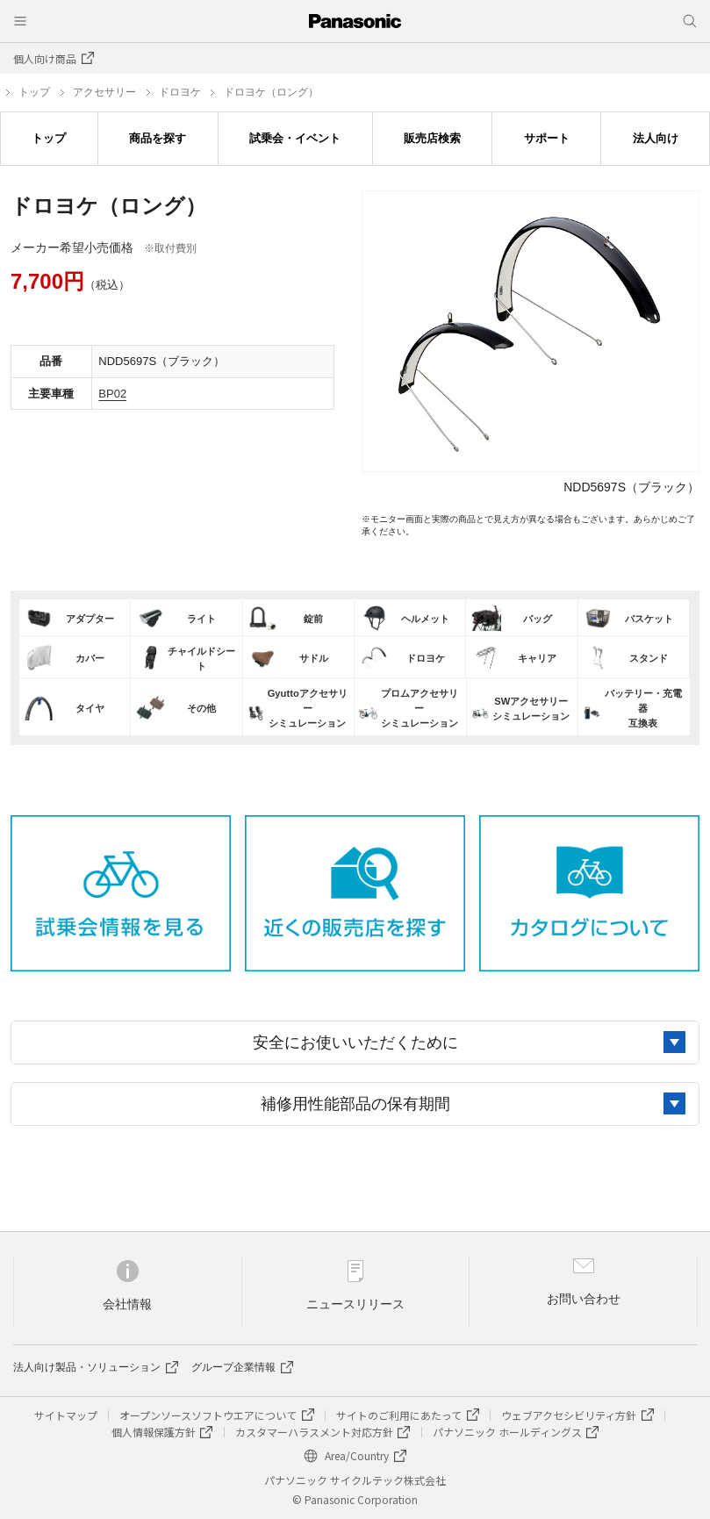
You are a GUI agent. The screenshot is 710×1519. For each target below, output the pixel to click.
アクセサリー (104, 92)
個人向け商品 (44, 58)
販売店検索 (432, 138)
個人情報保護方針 (153, 1431)
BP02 (112, 393)
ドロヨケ (180, 92)
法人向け (655, 138)
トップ (34, 92)
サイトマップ (65, 1415)
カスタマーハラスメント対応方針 (314, 1431)
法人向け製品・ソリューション (87, 1367)
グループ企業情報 (233, 1367)
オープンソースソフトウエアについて (208, 1415)
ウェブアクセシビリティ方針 (568, 1415)
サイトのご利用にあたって (399, 1415)
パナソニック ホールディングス (507, 1431)
